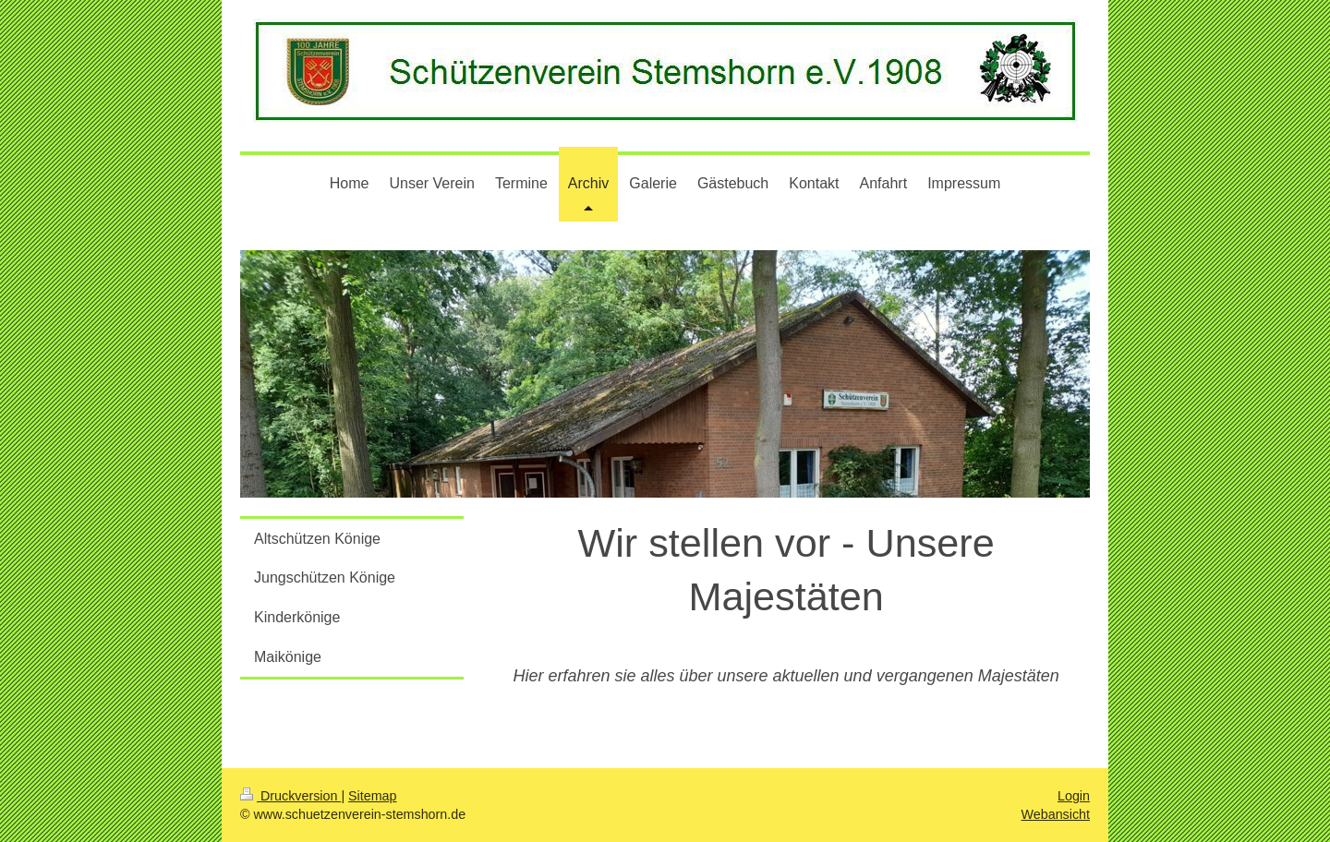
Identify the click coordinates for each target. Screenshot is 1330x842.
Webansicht (1056, 814)
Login (1074, 795)
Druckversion (290, 795)
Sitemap (372, 795)
